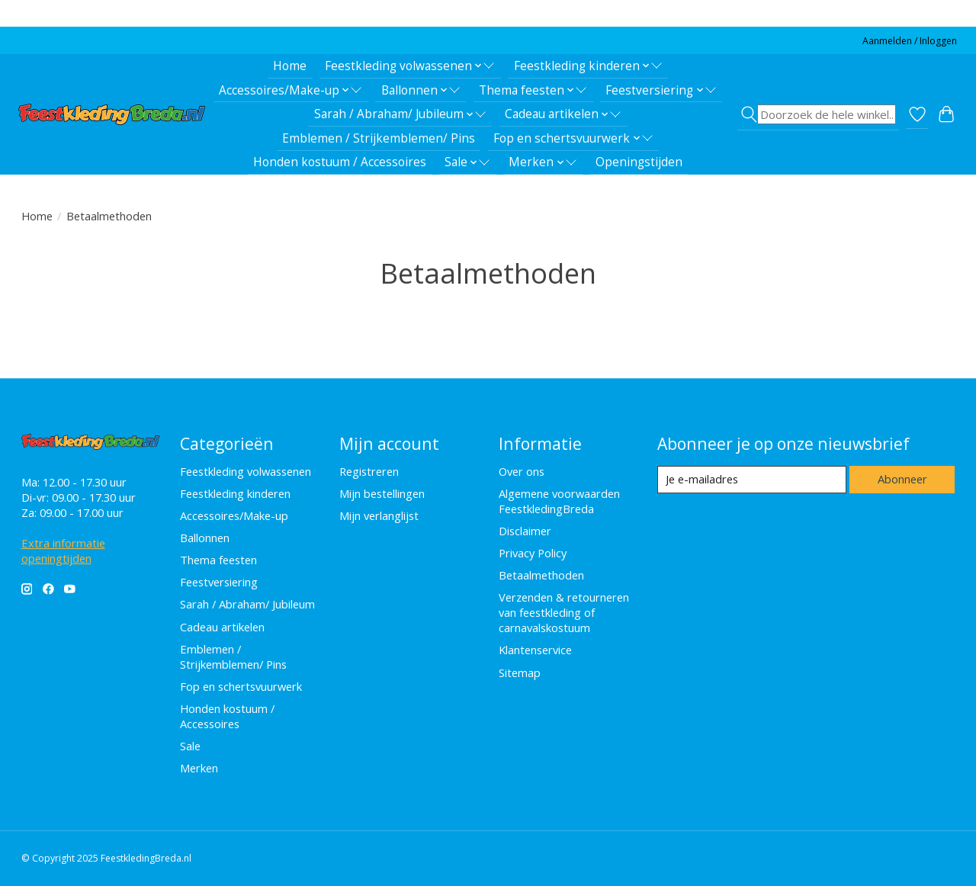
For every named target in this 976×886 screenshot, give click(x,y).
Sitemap (520, 672)
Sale (190, 745)
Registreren (369, 471)
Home (290, 66)
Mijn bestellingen (382, 493)
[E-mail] (751, 479)
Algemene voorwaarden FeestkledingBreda (559, 501)
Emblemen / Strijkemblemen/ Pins (378, 138)
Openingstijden (639, 162)
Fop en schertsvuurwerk (241, 686)
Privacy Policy (533, 552)
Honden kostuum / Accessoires (339, 162)
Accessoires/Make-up (234, 515)
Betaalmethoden (541, 575)
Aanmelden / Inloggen (909, 40)
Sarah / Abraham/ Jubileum (247, 604)
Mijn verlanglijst (379, 515)
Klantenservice (535, 649)
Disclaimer (525, 530)
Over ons (521, 471)
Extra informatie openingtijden (63, 550)
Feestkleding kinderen (235, 493)
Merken (199, 767)
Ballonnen (205, 537)
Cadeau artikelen (222, 626)
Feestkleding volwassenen (245, 471)
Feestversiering (219, 581)
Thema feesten (218, 559)
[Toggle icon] (817, 114)
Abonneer (902, 478)
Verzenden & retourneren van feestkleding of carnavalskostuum (564, 612)
